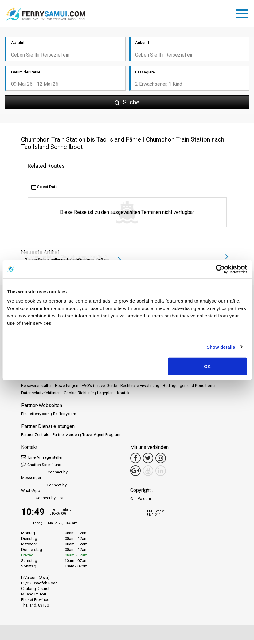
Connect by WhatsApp (44, 488)
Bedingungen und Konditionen (190, 385)
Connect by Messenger (44, 475)
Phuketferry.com (35, 413)
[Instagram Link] (160, 458)
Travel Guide (106, 385)
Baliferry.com (64, 413)
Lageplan (105, 393)
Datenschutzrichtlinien (41, 393)
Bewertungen (66, 385)
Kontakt (124, 393)
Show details (221, 346)
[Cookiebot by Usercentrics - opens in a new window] (220, 268)
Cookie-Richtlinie (79, 393)
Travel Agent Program (101, 434)
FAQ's (87, 385)
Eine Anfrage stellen (42, 457)
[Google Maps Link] (135, 470)
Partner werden (66, 434)
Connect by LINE (42, 498)
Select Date (44, 187)
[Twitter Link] (148, 458)
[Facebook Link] (135, 458)
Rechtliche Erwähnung (139, 385)
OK (207, 366)
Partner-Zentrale (35, 434)
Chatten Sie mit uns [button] (41, 464)
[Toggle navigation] (243, 12)
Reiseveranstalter (36, 385)
